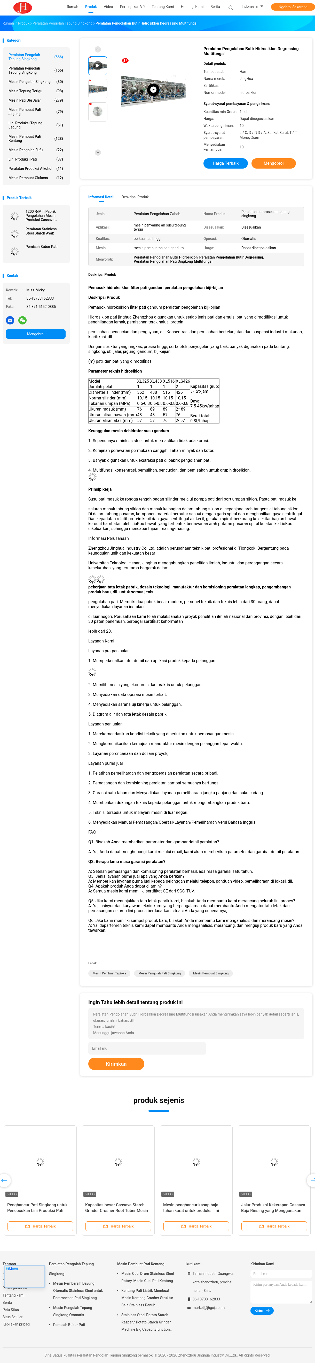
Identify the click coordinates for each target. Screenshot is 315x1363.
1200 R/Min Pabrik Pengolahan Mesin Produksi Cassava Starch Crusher (41, 215)
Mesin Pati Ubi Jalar (36, 100)
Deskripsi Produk (135, 197)
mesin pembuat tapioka (109, 973)
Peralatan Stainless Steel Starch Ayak (41, 231)
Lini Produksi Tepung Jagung (36, 125)
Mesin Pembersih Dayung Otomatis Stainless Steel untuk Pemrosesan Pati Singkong (78, 1290)
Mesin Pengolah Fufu (36, 150)
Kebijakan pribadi (16, 1324)
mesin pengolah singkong (36, 81)
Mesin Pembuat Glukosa (36, 177)
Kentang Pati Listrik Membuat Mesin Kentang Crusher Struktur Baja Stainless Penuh (147, 1298)
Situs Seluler (12, 1317)
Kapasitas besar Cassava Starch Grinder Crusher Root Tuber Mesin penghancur (116, 1210)
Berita (7, 1302)
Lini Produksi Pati (36, 159)
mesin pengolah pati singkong (159, 973)
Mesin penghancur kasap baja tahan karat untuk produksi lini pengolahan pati (191, 1210)
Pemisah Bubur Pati (41, 247)
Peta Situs (11, 1310)
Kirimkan (116, 1064)
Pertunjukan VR (15, 1288)
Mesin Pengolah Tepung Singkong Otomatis (72, 1311)
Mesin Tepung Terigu (36, 91)
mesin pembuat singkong (211, 973)
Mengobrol (35, 334)
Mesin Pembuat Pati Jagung (36, 112)
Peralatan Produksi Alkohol (36, 168)
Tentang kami (14, 1295)
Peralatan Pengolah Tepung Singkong (36, 57)
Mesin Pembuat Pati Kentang (36, 138)
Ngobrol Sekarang (293, 7)
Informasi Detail (101, 197)
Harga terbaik (226, 163)
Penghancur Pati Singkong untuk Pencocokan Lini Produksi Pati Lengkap (37, 1210)
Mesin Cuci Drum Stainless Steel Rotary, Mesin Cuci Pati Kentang (147, 1277)
